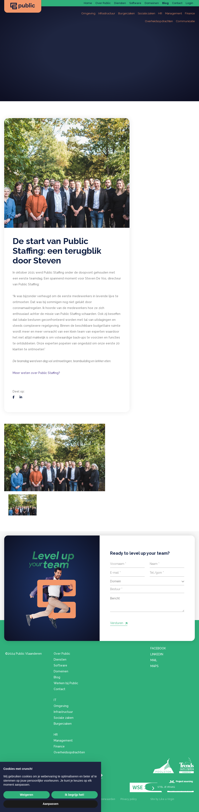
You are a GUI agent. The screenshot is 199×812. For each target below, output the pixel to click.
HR (56, 734)
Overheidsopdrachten (69, 752)
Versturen (116, 621)
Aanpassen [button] (51, 803)
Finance (59, 746)
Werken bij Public (66, 682)
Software (135, 3)
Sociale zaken (63, 717)
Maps (154, 665)
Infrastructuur (63, 711)
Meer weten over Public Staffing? (36, 373)
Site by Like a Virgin (162, 798)
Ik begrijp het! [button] (74, 794)
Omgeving (61, 705)
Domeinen (152, 3)
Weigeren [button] (26, 794)
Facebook (158, 648)
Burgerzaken (63, 723)
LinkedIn (156, 654)
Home (88, 3)
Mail (153, 659)
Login (189, 3)
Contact (177, 3)
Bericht (147, 601)
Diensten (120, 3)
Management (63, 740)
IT (55, 699)
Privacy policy (128, 798)
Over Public (103, 3)
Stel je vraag (168, 786)
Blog (165, 3)
